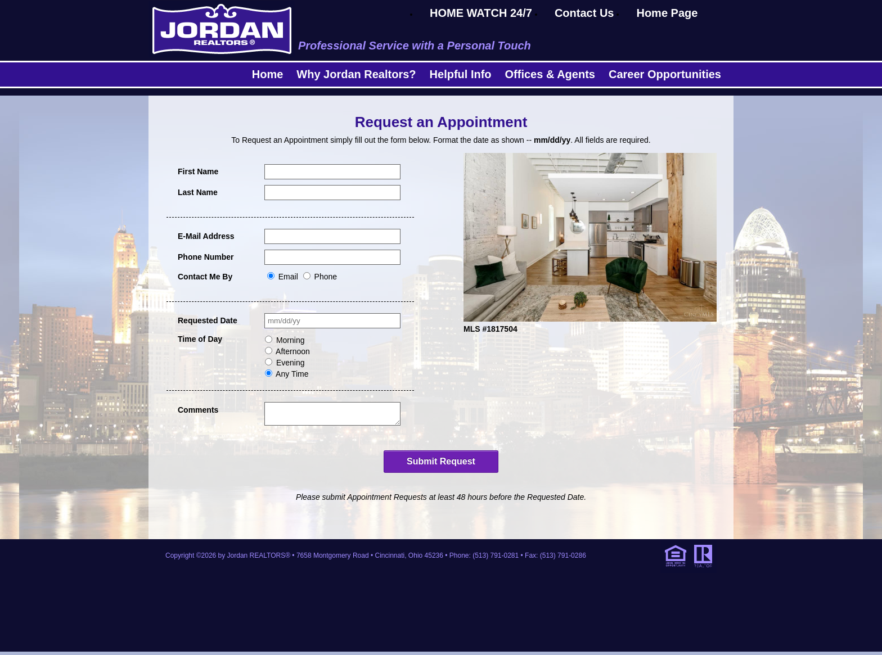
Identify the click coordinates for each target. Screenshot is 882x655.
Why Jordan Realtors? (356, 74)
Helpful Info (461, 74)
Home (268, 74)
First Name (198, 171)
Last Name (198, 192)
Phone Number (206, 256)
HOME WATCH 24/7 (481, 13)
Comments (198, 409)
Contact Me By (205, 276)
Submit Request (441, 464)
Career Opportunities (665, 74)
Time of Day (200, 339)
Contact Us (584, 13)
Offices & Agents (550, 74)
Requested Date (207, 320)
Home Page (667, 13)
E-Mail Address (206, 236)
